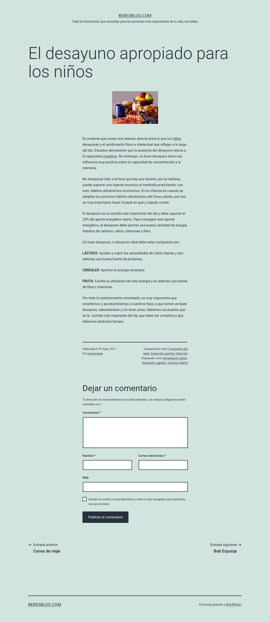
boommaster (95, 353)
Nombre (89, 455)
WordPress (233, 604)
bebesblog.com (135, 15)
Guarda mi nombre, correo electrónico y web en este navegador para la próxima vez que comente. (136, 502)
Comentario (91, 412)
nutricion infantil (178, 363)
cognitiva (110, 156)
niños (177, 139)
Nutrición (182, 353)
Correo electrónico (152, 455)
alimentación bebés (175, 358)
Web (85, 477)
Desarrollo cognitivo (163, 353)
